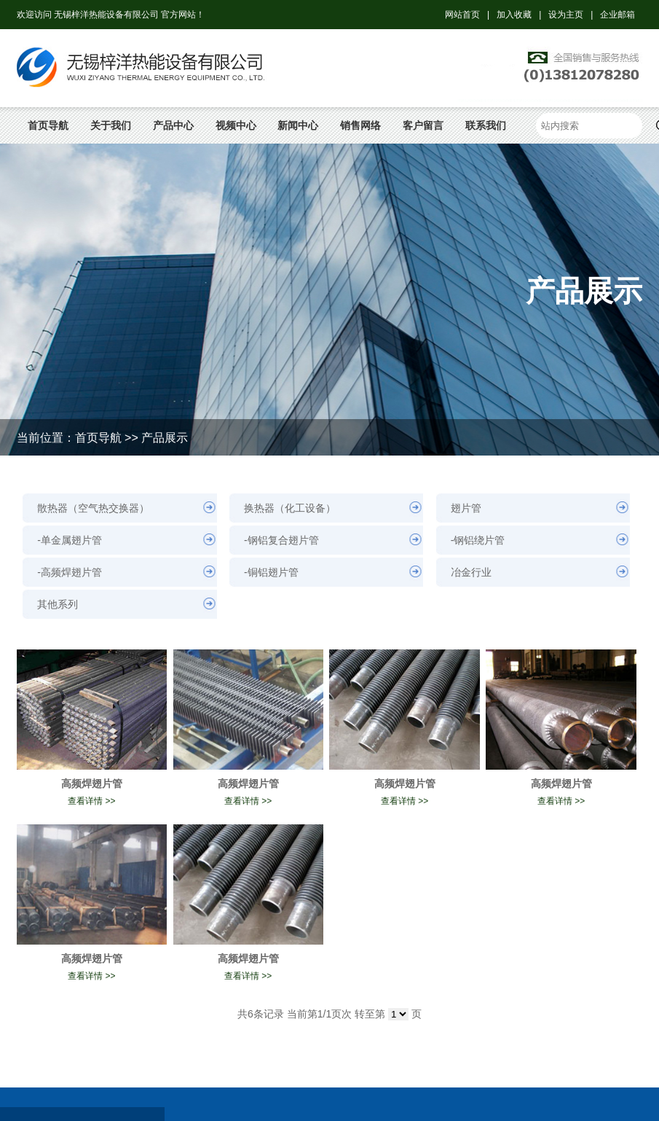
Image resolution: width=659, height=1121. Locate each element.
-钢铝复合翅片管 (281, 540)
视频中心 (236, 125)
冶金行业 (471, 572)
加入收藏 (514, 14)
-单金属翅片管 (69, 540)
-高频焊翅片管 (69, 572)
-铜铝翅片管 (271, 572)
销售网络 (360, 125)
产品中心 (173, 125)
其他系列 (57, 604)
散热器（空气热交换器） (93, 508)
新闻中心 (297, 125)
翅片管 (466, 508)
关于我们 (110, 125)
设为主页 (565, 14)
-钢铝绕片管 (478, 540)
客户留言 (423, 125)
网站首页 (462, 14)
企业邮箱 (617, 14)
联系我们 (485, 125)
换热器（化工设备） (290, 508)
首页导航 (48, 125)
